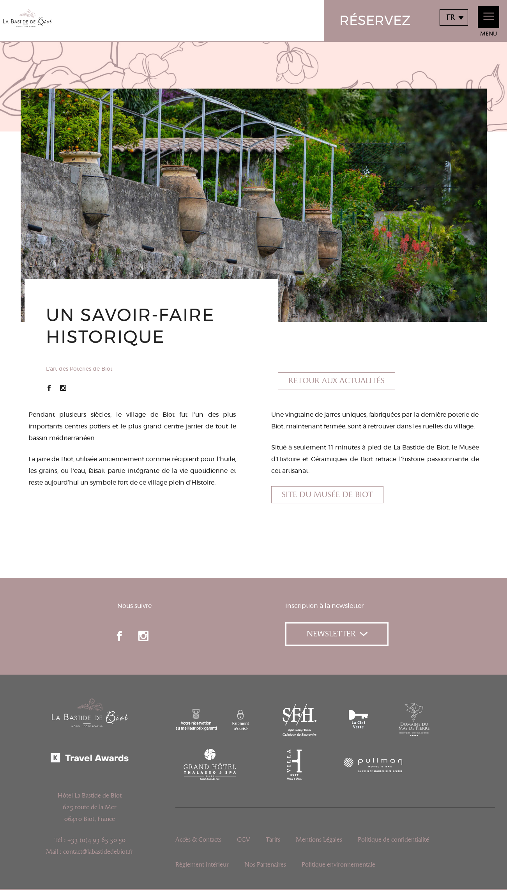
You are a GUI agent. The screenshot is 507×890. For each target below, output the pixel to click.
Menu (488, 21)
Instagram (63, 388)
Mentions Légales (319, 839)
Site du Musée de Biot (327, 494)
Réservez (375, 21)
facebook (119, 636)
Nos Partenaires (265, 864)
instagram (143, 636)
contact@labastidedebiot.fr (98, 851)
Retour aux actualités (336, 380)
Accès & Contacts (198, 839)
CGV (243, 839)
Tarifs (273, 839)
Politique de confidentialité (393, 839)
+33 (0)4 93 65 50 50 (96, 840)
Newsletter (337, 634)
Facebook (49, 388)
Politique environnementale (338, 864)
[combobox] (454, 17)
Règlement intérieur (202, 864)
